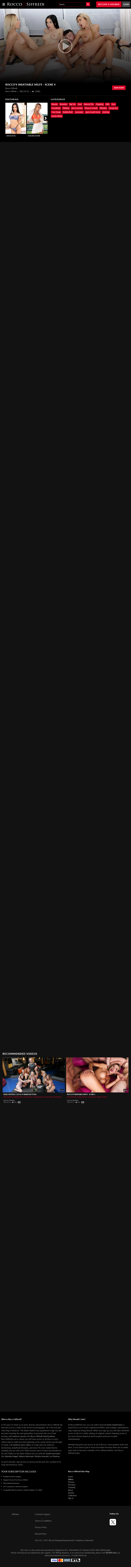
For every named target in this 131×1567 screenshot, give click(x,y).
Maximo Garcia (102, 1097)
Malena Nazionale (26, 1456)
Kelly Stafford (8, 1097)
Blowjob (103, 108)
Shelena (56, 1456)
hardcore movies (19, 1436)
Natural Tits (88, 104)
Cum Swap (56, 112)
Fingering (99, 104)
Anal (79, 104)
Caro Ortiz (48, 1097)
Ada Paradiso (57, 1097)
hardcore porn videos (22, 1445)
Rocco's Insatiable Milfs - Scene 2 (81, 1094)
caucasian (79, 112)
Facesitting (56, 108)
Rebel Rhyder (18, 1097)
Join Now (119, 88)
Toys (113, 104)
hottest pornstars (53, 1453)
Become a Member (108, 4)
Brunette (63, 104)
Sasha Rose (11, 136)
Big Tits (72, 104)
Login (126, 4)
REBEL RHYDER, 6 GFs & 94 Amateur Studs (19, 1094)
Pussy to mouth (91, 108)
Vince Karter (92, 1097)
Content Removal (79, 1555)
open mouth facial (93, 112)
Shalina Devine (34, 136)
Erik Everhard (71, 1097)
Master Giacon (28, 1097)
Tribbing (66, 108)
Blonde (54, 104)
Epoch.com (25, 1553)
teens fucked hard (114, 1425)
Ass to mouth (77, 108)
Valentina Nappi (11, 1456)
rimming (106, 112)
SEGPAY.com (111, 1553)
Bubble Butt (68, 112)
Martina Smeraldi (42, 1456)
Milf (107, 104)
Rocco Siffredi (9, 1100)
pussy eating (57, 116)
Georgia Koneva (39, 1097)
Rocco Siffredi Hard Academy (43, 1436)
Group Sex (113, 108)
